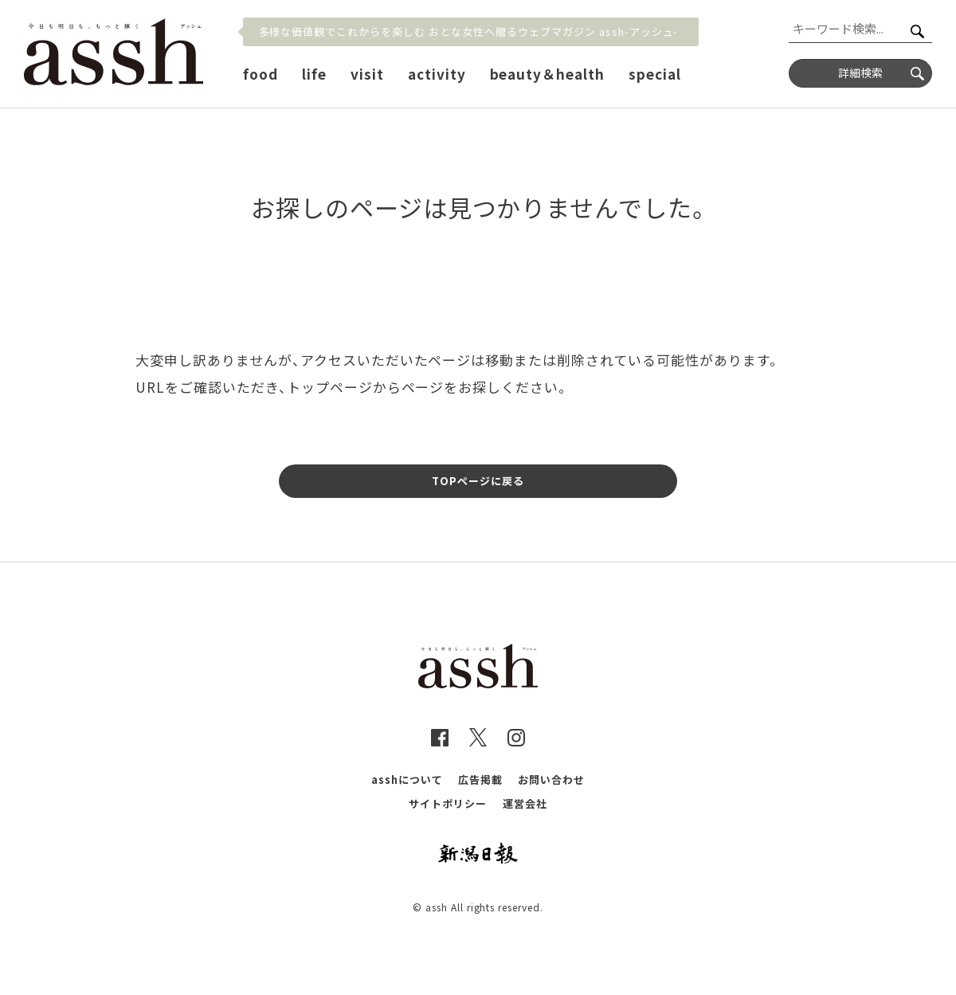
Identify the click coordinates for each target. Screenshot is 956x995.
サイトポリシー (448, 803)
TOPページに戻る (478, 480)
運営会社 (525, 803)
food (260, 74)
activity (437, 74)
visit (367, 74)
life (314, 74)
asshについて (407, 779)
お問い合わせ (551, 779)
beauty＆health (547, 74)
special (655, 74)
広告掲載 (480, 779)
